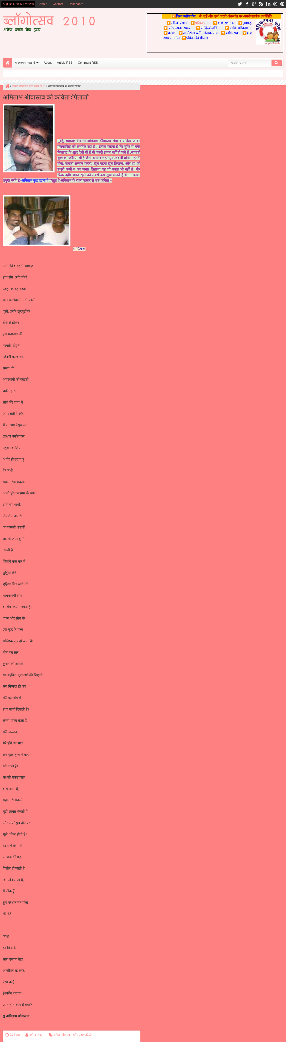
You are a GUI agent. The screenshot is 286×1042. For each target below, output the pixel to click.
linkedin (268, 4)
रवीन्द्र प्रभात (36, 1034)
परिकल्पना (199, 22)
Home (7, 62)
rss (261, 4)
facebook (246, 4)
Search (277, 63)
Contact (58, 3)
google (254, 4)
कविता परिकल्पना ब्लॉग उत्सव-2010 (73, 1034)
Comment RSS (88, 62)
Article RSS (64, 62)
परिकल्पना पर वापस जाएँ (19, 1027)
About (43, 3)
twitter (239, 4)
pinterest (282, 4)
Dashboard (76, 3)
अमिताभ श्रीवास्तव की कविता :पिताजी (46, 96)
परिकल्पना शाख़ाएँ (25, 62)
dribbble (275, 4)
